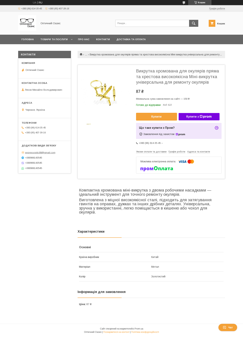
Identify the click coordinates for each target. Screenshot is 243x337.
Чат (228, 327)
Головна (27, 39)
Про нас (83, 39)
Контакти (103, 39)
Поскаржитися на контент (116, 332)
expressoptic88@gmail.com (40, 152)
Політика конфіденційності (145, 332)
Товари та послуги (54, 39)
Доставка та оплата (131, 39)
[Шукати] (193, 23)
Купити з (199, 116)
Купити (156, 116)
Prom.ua (139, 328)
